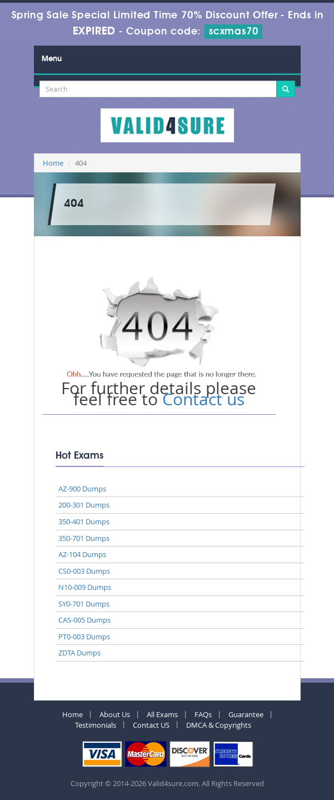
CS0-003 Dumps (84, 571)
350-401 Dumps (83, 521)
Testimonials (95, 725)
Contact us (203, 399)
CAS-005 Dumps (84, 620)
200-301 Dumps (83, 505)
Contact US (151, 725)
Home (53, 163)
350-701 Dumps (83, 538)
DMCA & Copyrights (218, 725)
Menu (52, 59)
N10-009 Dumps (84, 587)
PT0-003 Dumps (84, 637)
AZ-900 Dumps (82, 489)
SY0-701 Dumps (83, 604)
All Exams (162, 714)
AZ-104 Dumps (82, 554)
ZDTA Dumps (79, 653)
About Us (114, 714)
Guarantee (245, 714)
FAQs (203, 714)
